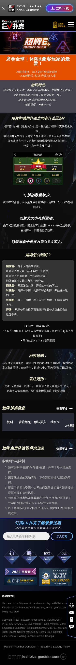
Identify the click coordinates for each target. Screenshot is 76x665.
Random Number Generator (20, 646)
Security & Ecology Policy (55, 646)
